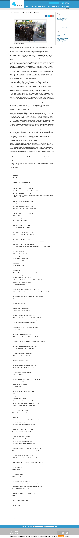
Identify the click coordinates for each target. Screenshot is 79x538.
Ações (32, 6)
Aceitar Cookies (60, 536)
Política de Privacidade (14, 533)
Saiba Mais (67, 536)
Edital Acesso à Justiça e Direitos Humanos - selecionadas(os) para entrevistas (62, 34)
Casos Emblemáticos (38, 6)
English (65, 0)
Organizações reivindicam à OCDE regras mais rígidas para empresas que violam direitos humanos (62, 29)
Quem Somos (27, 6)
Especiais (44, 6)
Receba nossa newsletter (27, 526)
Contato (57, 6)
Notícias (53, 6)
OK (56, 526)
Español (68, 0)
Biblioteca (49, 6)
